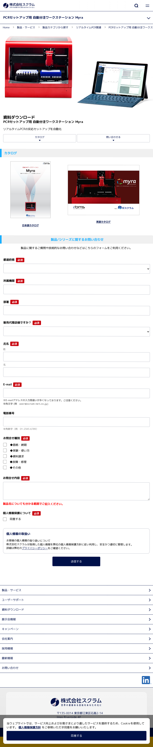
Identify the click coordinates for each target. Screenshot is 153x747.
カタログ (39, 137)
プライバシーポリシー (35, 548)
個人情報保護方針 (30, 727)
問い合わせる (113, 137)
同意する (76, 735)
